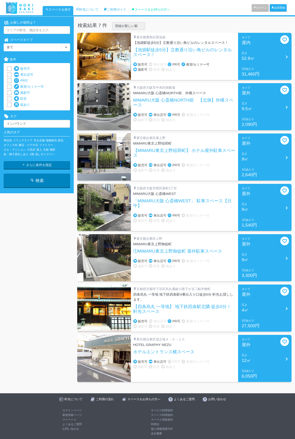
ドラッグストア (22, 140)
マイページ (69, 419)
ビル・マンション (15, 149)
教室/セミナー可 (29, 86)
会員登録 (278, 7)
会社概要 (156, 433)
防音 (20, 98)
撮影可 (22, 92)
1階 (32, 154)
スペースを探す (58, 9)
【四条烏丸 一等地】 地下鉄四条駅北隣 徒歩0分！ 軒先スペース (182, 309)
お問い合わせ (70, 428)
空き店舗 (39, 140)
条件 (10, 59)
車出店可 (23, 74)
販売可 (22, 68)
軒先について (87, 9)
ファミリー (46, 145)
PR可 (21, 80)
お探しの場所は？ (20, 22)
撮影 (52, 149)
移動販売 (51, 140)
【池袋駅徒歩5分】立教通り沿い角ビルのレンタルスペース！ (182, 52)
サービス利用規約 (162, 410)
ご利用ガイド (115, 9)
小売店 (31, 149)
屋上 (39, 149)
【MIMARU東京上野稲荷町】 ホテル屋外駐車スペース (184, 153)
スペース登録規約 (162, 419)
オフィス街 (11, 145)
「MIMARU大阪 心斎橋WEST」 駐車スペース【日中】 (182, 203)
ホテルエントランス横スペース (164, 352)
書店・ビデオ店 (28, 145)
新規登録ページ (72, 415)
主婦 (46, 149)
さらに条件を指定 (37, 165)
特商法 (155, 424)
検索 (37, 180)
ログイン (260, 7)
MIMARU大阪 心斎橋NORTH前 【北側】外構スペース (183, 102)
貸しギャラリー (45, 154)
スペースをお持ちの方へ (150, 9)
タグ (10, 116)
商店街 (8, 140)
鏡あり (22, 104)
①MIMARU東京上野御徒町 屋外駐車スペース (177, 251)
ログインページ (72, 410)
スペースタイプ (18, 39)
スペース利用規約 (162, 415)
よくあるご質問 (72, 424)
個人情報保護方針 (162, 428)
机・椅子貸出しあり (16, 154)
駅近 (61, 140)
